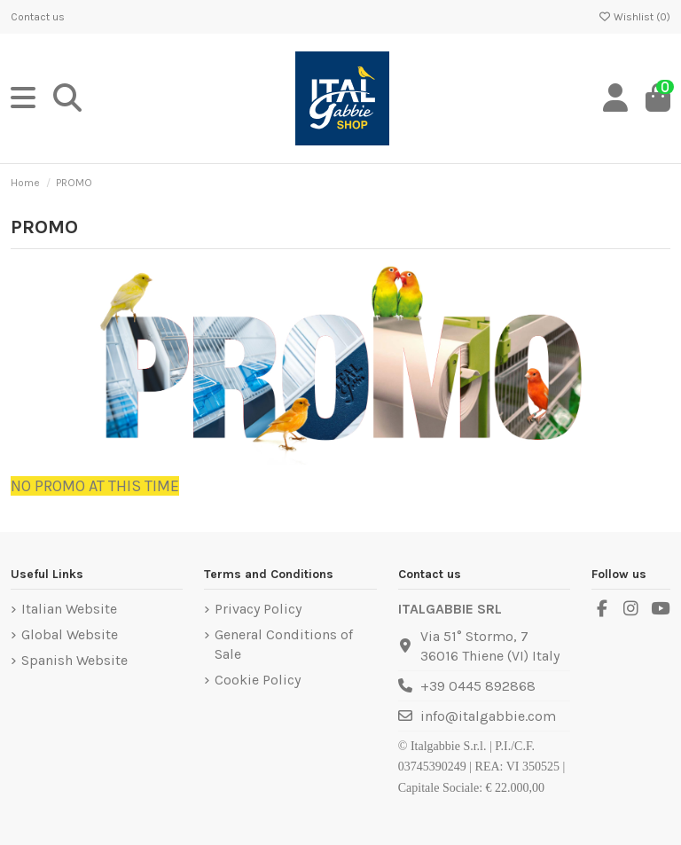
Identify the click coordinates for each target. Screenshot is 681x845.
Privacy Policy (258, 608)
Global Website (69, 634)
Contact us (38, 17)
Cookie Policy (258, 679)
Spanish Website (74, 660)
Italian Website (69, 608)
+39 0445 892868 (478, 685)
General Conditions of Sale (284, 644)
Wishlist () (634, 17)
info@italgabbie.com (488, 716)
